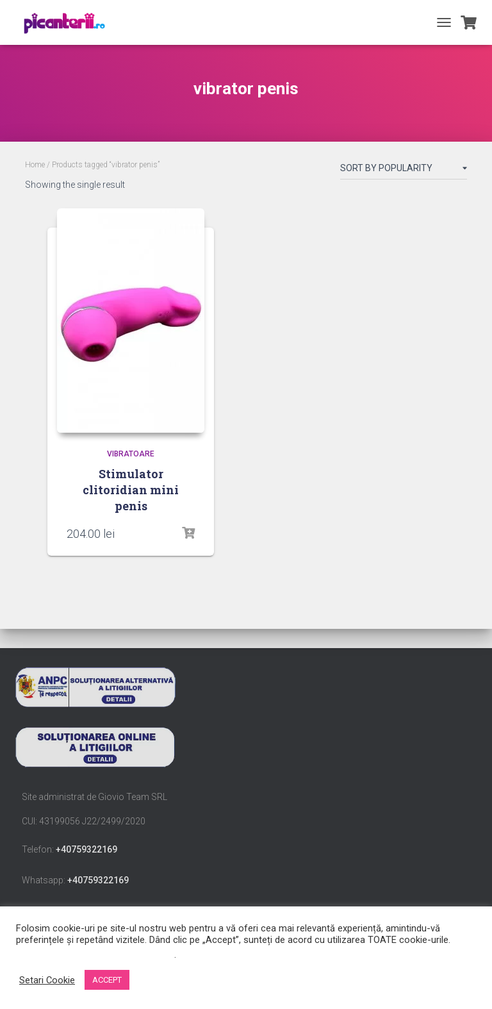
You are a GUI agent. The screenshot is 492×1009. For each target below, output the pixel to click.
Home (35, 164)
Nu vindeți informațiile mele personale (95, 954)
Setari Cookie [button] (47, 980)
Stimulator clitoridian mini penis (131, 489)
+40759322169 (86, 849)
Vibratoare (130, 453)
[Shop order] (403, 170)
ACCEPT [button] (107, 980)
